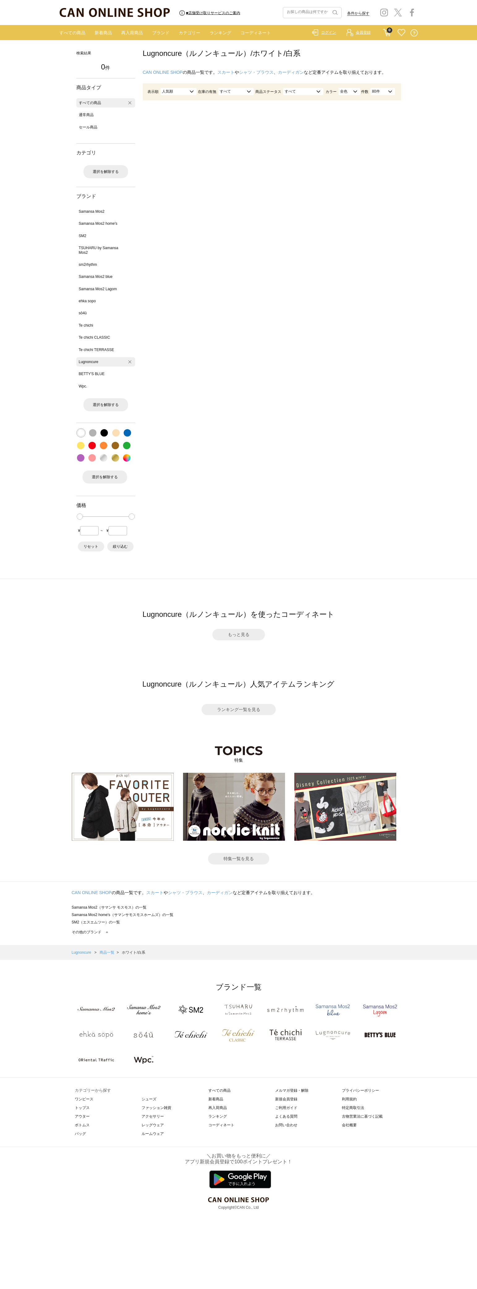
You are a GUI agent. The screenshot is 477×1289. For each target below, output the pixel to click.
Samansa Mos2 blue (96, 276)
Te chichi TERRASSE (96, 350)
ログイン (328, 32)
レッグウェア (153, 1125)
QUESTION (414, 33)
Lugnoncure (88, 362)
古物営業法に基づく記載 (362, 1116)
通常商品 (86, 115)
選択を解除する (106, 171)
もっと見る (238, 634)
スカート (226, 72)
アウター (82, 1116)
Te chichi (86, 325)
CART (387, 31)
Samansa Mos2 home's (98, 223)
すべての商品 (72, 32)
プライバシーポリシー (360, 1090)
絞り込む (120, 546)
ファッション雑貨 (156, 1108)
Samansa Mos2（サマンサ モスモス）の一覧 (109, 907)
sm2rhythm (88, 264)
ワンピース (84, 1099)
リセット (90, 546)
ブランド (160, 32)
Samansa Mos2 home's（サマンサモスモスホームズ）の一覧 (122, 915)
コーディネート (256, 32)
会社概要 (349, 1125)
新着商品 (103, 32)
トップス (82, 1108)
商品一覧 (107, 952)
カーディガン (291, 72)
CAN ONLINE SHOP (163, 72)
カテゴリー (189, 32)
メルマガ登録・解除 (292, 1090)
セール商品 (88, 127)
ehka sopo (87, 301)
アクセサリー (153, 1116)
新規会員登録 (286, 1099)
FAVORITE (401, 33)
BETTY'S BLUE (92, 374)
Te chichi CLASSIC (94, 337)
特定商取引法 (353, 1108)
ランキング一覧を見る (238, 709)
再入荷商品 (132, 32)
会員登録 (363, 32)
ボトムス (82, 1125)
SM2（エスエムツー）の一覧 (96, 922)
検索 (334, 12)
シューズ (149, 1099)
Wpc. (83, 386)
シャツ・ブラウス (256, 72)
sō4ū (83, 313)
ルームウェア (153, 1134)
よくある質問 (286, 1116)
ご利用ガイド (286, 1108)
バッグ (80, 1134)
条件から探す (358, 13)
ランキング (220, 32)
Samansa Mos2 (91, 211)
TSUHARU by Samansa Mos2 (98, 250)
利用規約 (349, 1099)
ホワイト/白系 (133, 952)
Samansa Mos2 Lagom (98, 289)
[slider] (80, 516)
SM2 (83, 236)
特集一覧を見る (239, 858)
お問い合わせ (286, 1125)
